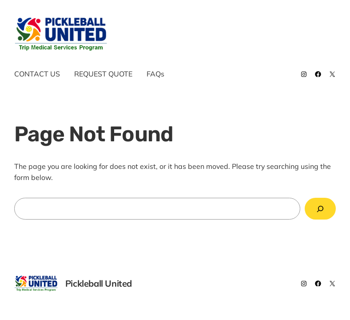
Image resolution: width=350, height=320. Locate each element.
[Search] (320, 209)
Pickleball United (158, 34)
